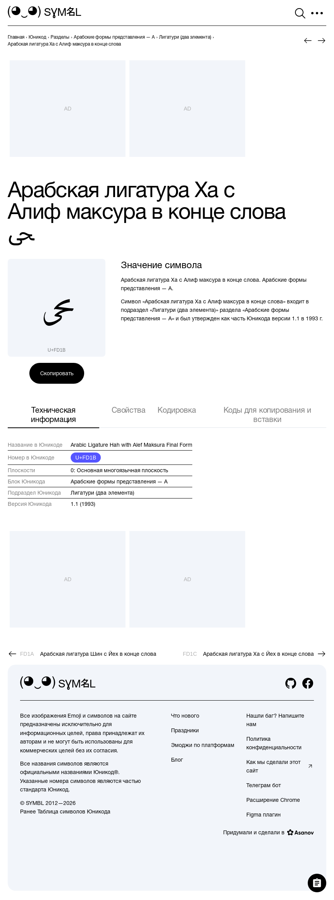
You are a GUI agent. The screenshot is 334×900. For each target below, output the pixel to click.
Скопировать (56, 373)
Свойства (128, 409)
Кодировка (177, 409)
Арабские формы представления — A (119, 481)
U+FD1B (85, 457)
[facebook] (308, 683)
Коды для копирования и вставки (268, 414)
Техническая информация (53, 414)
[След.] (321, 40)
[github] (291, 683)
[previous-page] (16, 37)
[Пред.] (307, 40)
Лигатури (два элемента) (102, 493)
